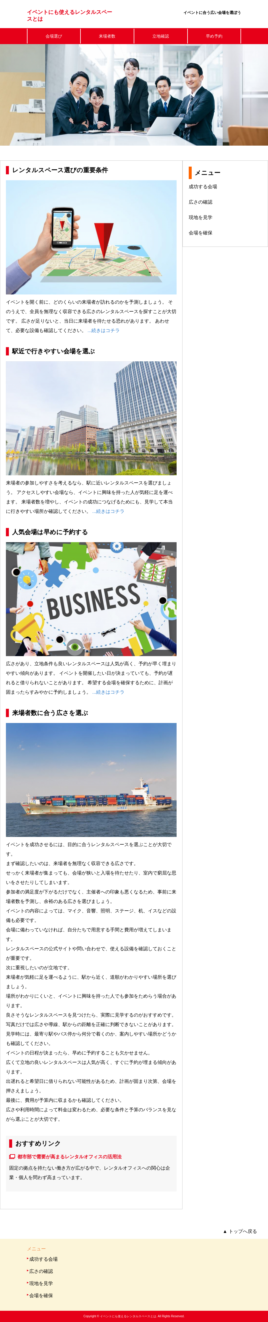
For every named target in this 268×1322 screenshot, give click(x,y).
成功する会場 (203, 186)
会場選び (54, 36)
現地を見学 (200, 217)
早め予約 (214, 36)
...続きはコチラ (104, 330)
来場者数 (107, 36)
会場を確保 (200, 232)
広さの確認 (200, 202)
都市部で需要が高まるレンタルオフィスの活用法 (69, 1156)
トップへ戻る (240, 1231)
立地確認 (160, 36)
